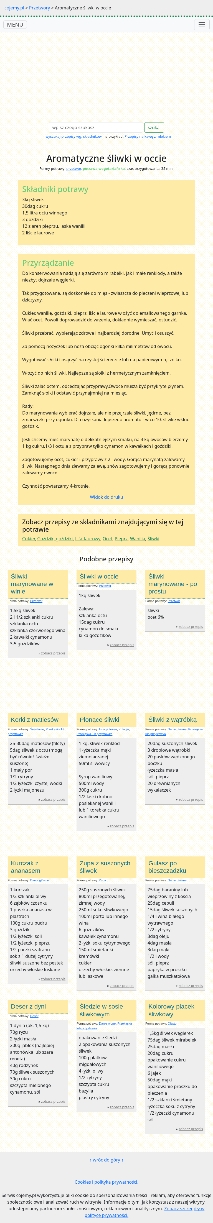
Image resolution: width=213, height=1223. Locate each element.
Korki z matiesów (34, 719)
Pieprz (121, 539)
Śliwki (153, 539)
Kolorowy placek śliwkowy (171, 1010)
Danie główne (177, 729)
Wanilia (137, 539)
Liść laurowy (87, 539)
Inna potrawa (108, 729)
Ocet (107, 539)
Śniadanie (37, 729)
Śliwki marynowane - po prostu (172, 584)
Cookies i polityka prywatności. (106, 1182)
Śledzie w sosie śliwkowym (101, 1010)
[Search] (96, 127)
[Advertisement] (106, 74)
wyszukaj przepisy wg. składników (73, 136)
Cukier (28, 539)
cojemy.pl (14, 8)
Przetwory (39, 8)
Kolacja (124, 729)
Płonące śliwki (99, 719)
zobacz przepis (53, 653)
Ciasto (172, 1023)
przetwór (73, 168)
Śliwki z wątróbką (172, 719)
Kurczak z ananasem (25, 866)
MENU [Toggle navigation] (15, 24)
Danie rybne (107, 1023)
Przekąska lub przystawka (94, 734)
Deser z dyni (28, 1006)
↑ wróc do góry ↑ (107, 1160)
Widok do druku (106, 497)
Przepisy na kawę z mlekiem (148, 136)
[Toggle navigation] (202, 24)
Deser (34, 1016)
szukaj (154, 127)
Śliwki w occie (99, 576)
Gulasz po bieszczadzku (167, 866)
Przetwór (36, 601)
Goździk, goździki (55, 539)
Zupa (102, 880)
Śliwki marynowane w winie (32, 584)
